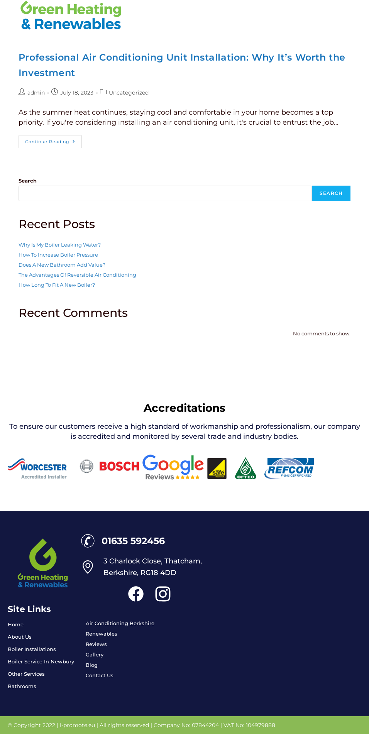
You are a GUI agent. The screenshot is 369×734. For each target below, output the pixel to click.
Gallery (94, 654)
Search (28, 181)
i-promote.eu (78, 725)
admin (36, 92)
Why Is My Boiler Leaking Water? (60, 245)
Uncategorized (129, 92)
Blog (92, 665)
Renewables (101, 634)
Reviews (96, 644)
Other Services (26, 674)
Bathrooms (22, 686)
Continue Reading (53, 139)
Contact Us (99, 675)
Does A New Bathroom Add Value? (62, 265)
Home (16, 624)
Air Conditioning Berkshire (120, 623)
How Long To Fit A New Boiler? (57, 285)
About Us (20, 637)
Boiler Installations (32, 649)
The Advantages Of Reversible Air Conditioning (77, 275)
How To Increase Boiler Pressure (58, 255)
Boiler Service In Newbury (41, 661)
